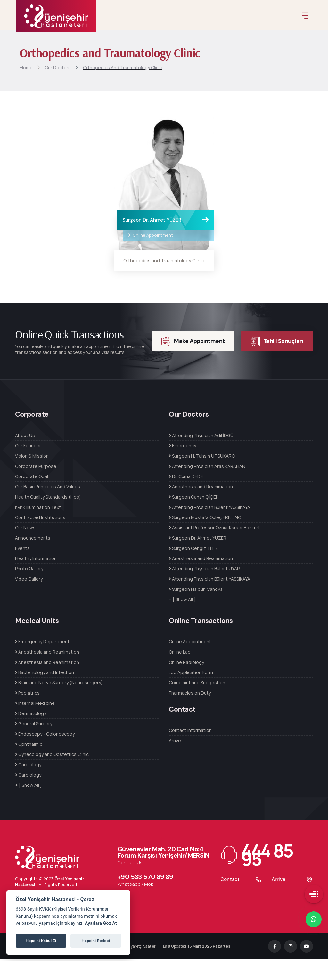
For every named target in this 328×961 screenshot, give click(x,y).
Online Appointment (150, 237)
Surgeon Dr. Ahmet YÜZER (151, 222)
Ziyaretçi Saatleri (140, 948)
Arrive (175, 742)
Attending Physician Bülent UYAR (204, 570)
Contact (240, 881)
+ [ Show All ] (182, 601)
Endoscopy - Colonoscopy (45, 736)
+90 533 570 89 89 (145, 879)
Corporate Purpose (35, 468)
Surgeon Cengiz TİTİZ (193, 550)
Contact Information (190, 732)
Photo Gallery (29, 570)
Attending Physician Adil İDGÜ (201, 437)
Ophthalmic (28, 746)
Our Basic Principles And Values (47, 488)
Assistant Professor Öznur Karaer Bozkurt (214, 529)
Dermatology (30, 715)
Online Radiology (186, 664)
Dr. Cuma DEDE (186, 478)
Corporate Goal (31, 478)
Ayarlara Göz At (101, 923)
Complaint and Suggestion (197, 684)
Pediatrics (27, 695)
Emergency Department (42, 643)
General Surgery (33, 725)
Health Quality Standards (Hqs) (48, 499)
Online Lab (180, 654)
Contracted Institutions (40, 519)
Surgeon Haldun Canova (196, 591)
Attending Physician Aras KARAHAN (207, 468)
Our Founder (28, 447)
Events (22, 550)
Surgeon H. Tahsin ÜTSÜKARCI (202, 458)
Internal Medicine (35, 705)
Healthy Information (36, 560)
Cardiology (28, 766)
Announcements (32, 540)
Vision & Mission (32, 458)
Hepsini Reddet (96, 940)
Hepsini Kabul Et (41, 940)
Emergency (182, 447)
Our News (25, 529)
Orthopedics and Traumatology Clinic (163, 262)
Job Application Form (191, 674)
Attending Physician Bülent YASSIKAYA (209, 509)
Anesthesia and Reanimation (201, 488)
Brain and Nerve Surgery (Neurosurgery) (59, 684)
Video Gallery (29, 581)
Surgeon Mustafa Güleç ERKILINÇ (205, 519)
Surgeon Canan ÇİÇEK (193, 499)
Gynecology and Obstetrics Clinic (52, 756)
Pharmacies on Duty (190, 695)
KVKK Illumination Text (38, 509)
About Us (25, 437)
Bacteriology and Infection (44, 674)
